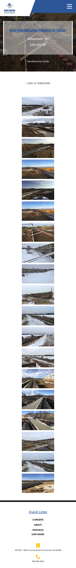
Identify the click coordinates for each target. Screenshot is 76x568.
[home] (7, 6)
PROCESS (38, 530)
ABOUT (38, 525)
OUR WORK (38, 534)
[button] (71, 6)
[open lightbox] (38, 107)
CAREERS (38, 519)
